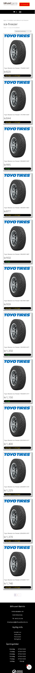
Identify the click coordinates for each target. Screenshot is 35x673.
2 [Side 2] (17, 595)
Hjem (5, 20)
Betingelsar (17, 639)
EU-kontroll (24, 4)
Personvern (17, 637)
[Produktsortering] (23, 31)
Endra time (17, 634)
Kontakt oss (17, 632)
